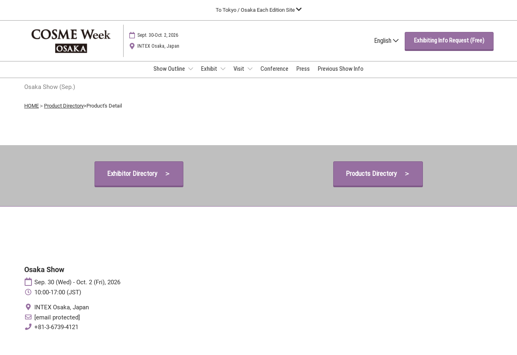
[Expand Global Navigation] (259, 10)
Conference (274, 76)
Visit (239, 76)
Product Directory (64, 113)
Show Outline (169, 76)
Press (303, 76)
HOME (31, 113)
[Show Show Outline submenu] (190, 76)
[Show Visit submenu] (250, 76)
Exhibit (210, 76)
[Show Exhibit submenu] (223, 76)
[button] (449, 48)
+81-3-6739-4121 (56, 334)
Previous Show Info (341, 76)
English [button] (386, 48)
